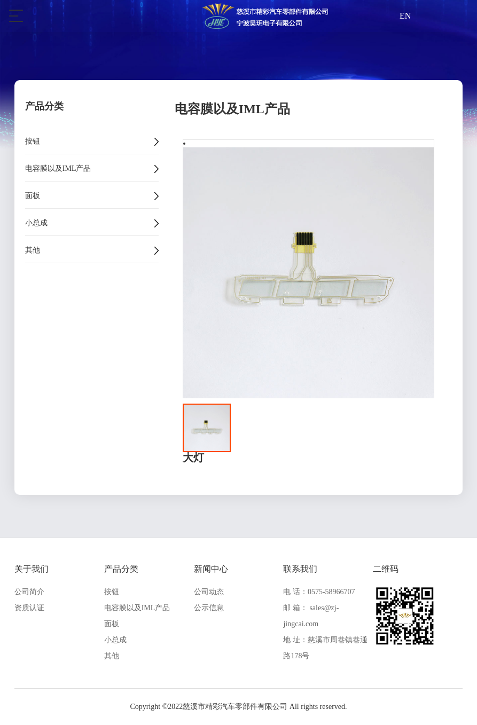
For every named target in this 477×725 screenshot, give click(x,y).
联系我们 (300, 568)
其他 (32, 250)
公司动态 (209, 592)
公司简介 (29, 592)
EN (405, 15)
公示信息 (209, 608)
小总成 (36, 223)
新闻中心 (211, 568)
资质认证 (29, 608)
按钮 (32, 141)
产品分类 (121, 568)
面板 (32, 196)
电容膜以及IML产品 (58, 168)
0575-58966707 (331, 592)
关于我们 (31, 568)
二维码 (385, 568)
